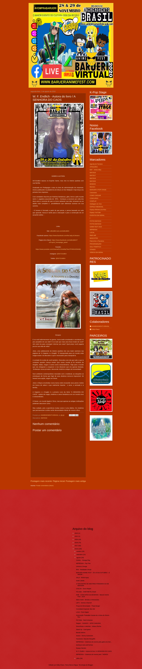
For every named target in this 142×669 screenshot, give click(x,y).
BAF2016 (44, 418)
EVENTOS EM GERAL (97, 215)
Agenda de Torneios (96, 164)
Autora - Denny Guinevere (84, 635)
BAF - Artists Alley (95, 170)
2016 (76, 549)
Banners (92, 187)
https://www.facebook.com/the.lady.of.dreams (64, 235)
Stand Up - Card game (83, 629)
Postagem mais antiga (76, 481)
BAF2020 (93, 181)
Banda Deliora (80, 632)
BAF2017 (93, 175)
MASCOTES (94, 238)
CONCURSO (94, 198)
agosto (78, 557)
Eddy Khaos (95, 329)
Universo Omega (81, 566)
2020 (76, 539)
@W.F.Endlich (61, 254)
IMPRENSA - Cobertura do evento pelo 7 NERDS (92, 654)
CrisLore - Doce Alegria (83, 588)
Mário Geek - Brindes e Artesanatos (87, 600)
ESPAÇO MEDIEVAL (96, 207)
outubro (79, 551)
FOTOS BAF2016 (95, 221)
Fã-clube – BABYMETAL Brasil (86, 592)
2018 (76, 542)
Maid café (93, 235)
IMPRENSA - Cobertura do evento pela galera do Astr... (94, 642)
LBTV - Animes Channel (84, 603)
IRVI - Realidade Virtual (83, 569)
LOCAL (92, 232)
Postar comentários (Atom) (44, 485)
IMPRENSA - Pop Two (83, 563)
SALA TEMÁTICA (95, 247)
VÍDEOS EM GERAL (96, 252)
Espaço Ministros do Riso (98, 209)
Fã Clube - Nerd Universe (84, 620)
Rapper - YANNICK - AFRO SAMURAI (88, 623)
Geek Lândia (80, 580)
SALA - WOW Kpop (82, 577)
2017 (76, 545)
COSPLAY (93, 201)
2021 (76, 536)
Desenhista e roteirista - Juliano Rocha (88, 626)
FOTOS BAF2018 (95, 224)
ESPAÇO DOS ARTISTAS (84, 645)
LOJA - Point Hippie (82, 612)
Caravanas (93, 192)
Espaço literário (81, 648)
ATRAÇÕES (94, 167)
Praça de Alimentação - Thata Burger (88, 606)
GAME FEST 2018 (96, 227)
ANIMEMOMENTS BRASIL (100, 326)
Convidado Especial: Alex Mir (85, 609)
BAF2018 (93, 178)
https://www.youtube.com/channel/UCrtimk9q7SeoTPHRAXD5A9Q (58, 249)
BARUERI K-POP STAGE (98, 190)
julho (78, 658)
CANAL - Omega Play (83, 560)
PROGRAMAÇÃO (95, 244)
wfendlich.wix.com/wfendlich (60, 231)
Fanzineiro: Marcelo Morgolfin (85, 639)
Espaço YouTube (95, 212)
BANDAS (93, 184)
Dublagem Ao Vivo (96, 204)
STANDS (93, 249)
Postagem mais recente (41, 481)
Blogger (90, 665)
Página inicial (59, 481)
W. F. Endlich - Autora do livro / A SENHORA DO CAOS (94, 651)
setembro (79, 554)
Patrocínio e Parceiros (97, 241)
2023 (76, 533)
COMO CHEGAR (95, 195)
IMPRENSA (93, 229)
